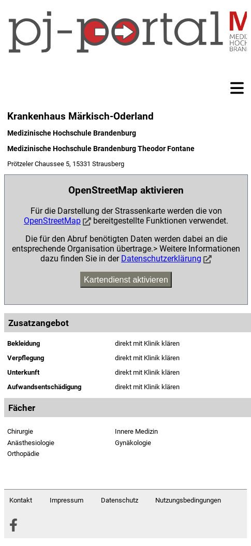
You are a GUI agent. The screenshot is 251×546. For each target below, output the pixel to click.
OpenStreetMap (52, 221)
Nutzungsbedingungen (188, 500)
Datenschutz (119, 500)
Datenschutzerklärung (161, 258)
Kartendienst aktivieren (126, 279)
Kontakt (20, 500)
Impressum (66, 500)
